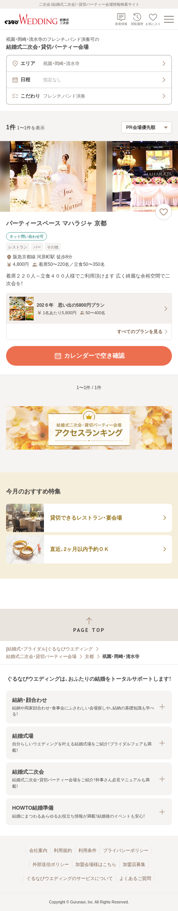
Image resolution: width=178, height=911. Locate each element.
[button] (89, 707)
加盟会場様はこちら (95, 864)
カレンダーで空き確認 (89, 355)
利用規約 (63, 850)
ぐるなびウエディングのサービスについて (70, 878)
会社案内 (38, 850)
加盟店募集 (134, 864)
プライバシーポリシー (125, 850)
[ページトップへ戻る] (89, 625)
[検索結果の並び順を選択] (146, 127)
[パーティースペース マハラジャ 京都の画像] (89, 176)
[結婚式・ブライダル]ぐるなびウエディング (49, 649)
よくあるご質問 (135, 878)
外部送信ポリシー (51, 864)
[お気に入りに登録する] (163, 211)
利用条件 (87, 850)
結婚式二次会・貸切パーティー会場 (41, 656)
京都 (89, 656)
